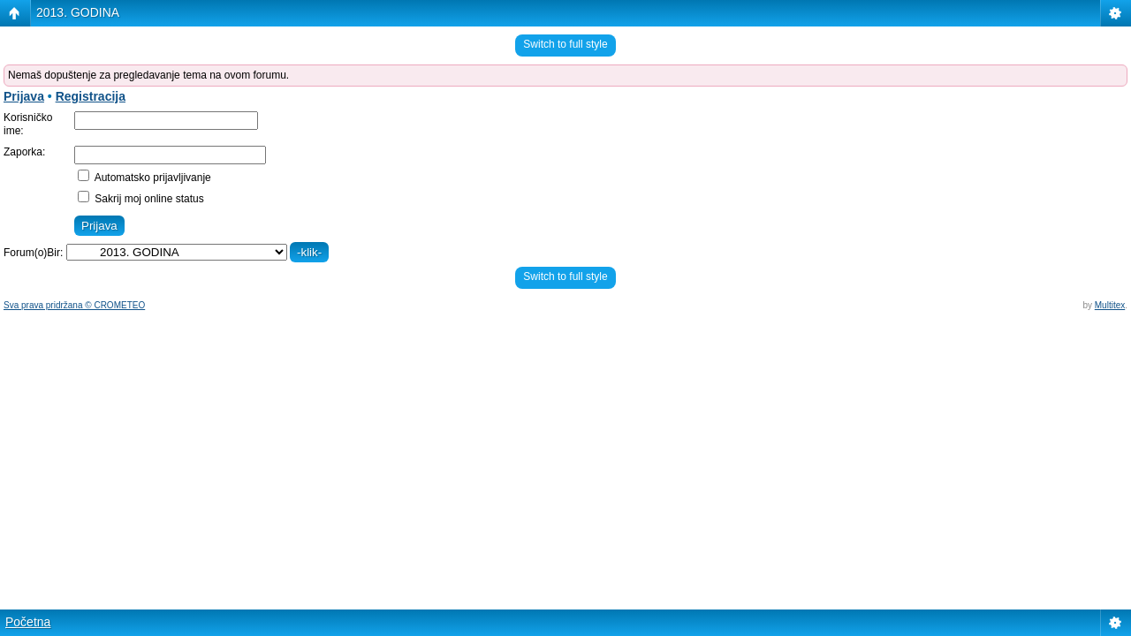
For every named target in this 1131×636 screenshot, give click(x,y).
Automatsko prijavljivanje (144, 177)
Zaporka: (24, 152)
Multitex (1110, 305)
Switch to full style (565, 44)
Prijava (24, 96)
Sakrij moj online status (141, 199)
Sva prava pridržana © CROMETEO (74, 305)
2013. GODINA (77, 12)
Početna (27, 622)
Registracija (90, 96)
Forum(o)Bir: (33, 252)
